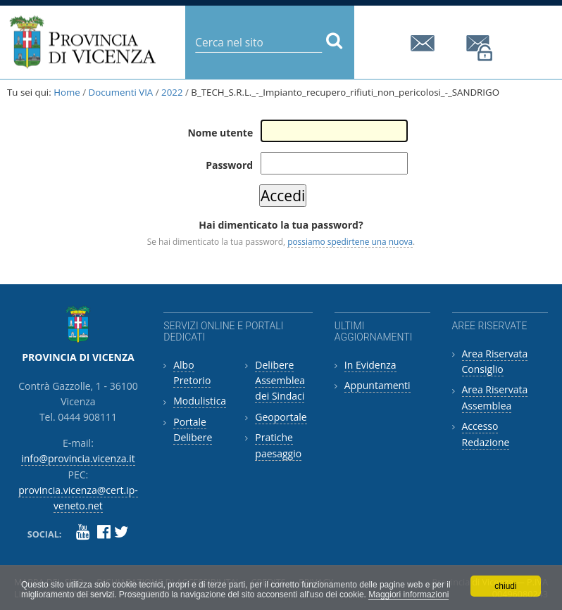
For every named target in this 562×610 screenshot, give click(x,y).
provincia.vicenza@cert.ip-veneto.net (480, 48)
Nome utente (220, 132)
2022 (171, 92)
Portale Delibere (192, 429)
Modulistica (199, 400)
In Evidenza (370, 364)
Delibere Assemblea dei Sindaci (280, 380)
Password (229, 165)
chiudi (505, 586)
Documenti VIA (121, 92)
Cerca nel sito (194, 31)
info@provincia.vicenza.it (425, 43)
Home (67, 92)
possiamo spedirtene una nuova (350, 241)
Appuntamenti (377, 385)
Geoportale (280, 417)
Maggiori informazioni (408, 594)
